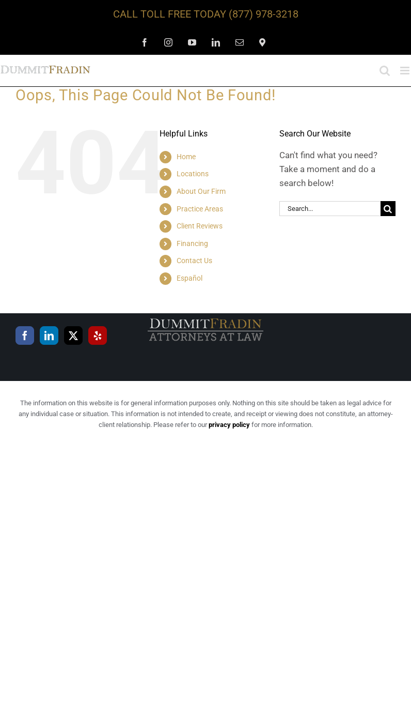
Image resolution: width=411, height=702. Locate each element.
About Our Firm (201, 191)
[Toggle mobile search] (385, 70)
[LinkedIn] (49, 335)
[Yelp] (97, 335)
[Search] (388, 208)
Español (189, 278)
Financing (192, 243)
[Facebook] (24, 335)
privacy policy (229, 425)
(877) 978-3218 (263, 14)
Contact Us (194, 260)
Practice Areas (200, 209)
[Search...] (330, 208)
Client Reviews (200, 226)
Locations (193, 174)
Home (186, 156)
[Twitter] (73, 335)
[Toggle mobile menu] (405, 70)
